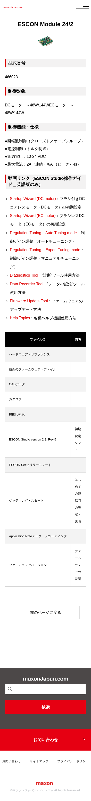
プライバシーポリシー (73, 761)
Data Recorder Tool (26, 284)
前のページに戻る (45, 612)
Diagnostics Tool (24, 275)
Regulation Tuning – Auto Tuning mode (43, 233)
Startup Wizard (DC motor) (33, 199)
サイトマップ (39, 761)
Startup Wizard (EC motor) (33, 216)
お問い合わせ (45, 739)
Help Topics (20, 318)
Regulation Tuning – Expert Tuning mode (45, 250)
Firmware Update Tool (29, 301)
